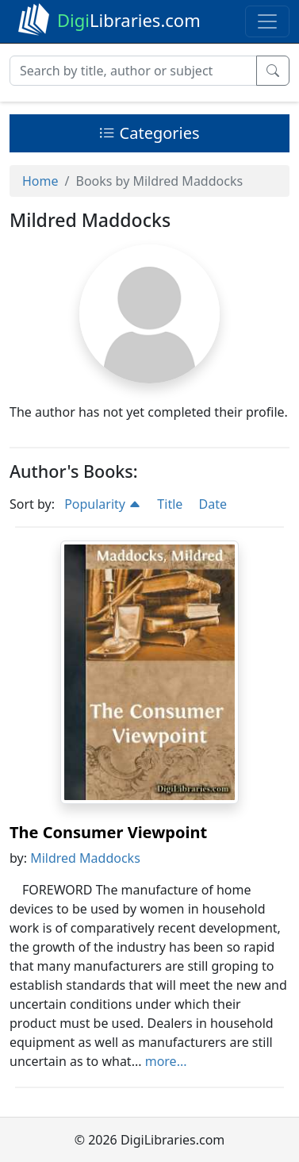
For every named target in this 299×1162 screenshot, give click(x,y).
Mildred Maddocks (85, 858)
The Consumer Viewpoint (108, 832)
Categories (149, 133)
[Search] (133, 71)
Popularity (102, 504)
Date (212, 504)
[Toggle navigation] (267, 21)
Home (40, 181)
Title (169, 504)
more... (166, 1061)
